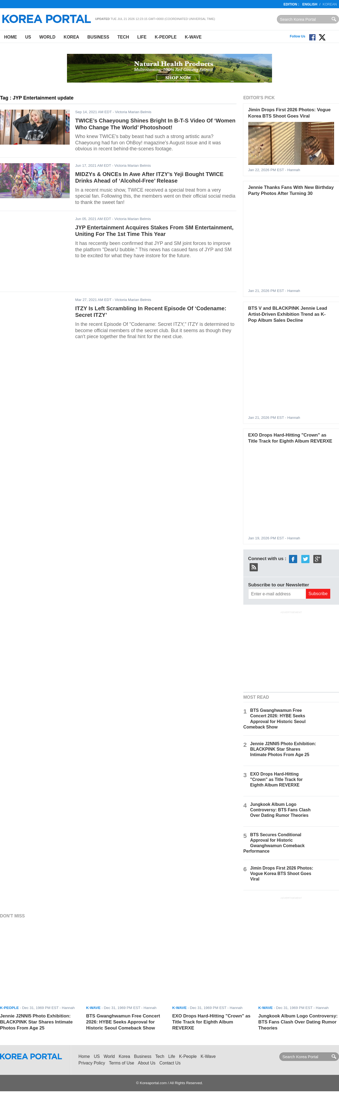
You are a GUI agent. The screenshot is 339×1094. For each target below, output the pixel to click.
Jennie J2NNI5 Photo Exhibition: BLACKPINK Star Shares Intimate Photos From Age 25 (283, 749)
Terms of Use (121, 1063)
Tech (123, 37)
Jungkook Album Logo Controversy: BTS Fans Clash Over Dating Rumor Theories (280, 810)
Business (98, 37)
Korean (330, 4)
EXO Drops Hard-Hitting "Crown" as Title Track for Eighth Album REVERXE (276, 779)
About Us (146, 1063)
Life (142, 37)
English (309, 4)
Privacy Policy (91, 1063)
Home (10, 37)
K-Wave (193, 37)
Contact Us (169, 1063)
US (28, 37)
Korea (71, 37)
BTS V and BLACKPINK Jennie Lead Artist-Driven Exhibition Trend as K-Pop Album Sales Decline (287, 314)
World (47, 37)
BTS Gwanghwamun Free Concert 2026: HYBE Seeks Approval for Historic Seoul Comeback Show (123, 1022)
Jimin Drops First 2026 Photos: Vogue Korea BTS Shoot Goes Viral (281, 873)
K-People (166, 37)
